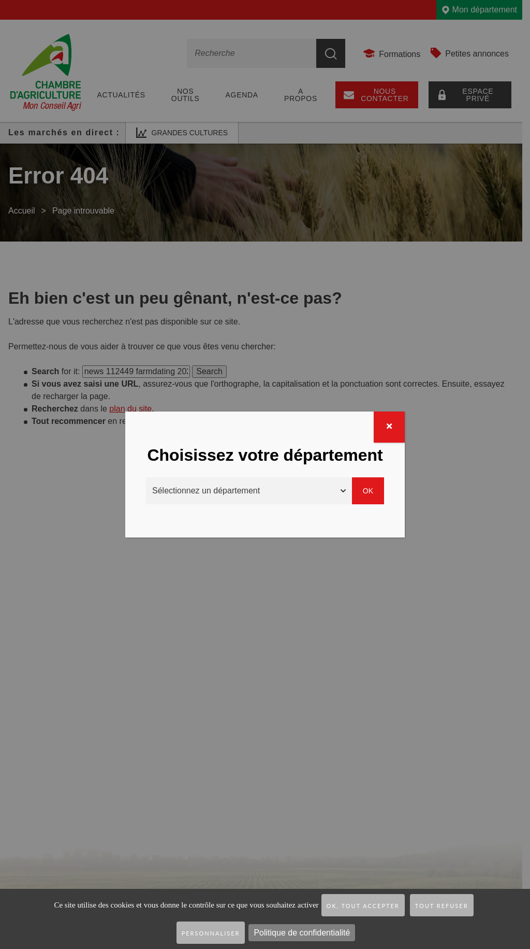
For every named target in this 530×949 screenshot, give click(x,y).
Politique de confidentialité (302, 932)
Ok (368, 491)
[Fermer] (389, 427)
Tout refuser (441, 905)
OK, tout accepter (363, 905)
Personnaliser (211, 933)
